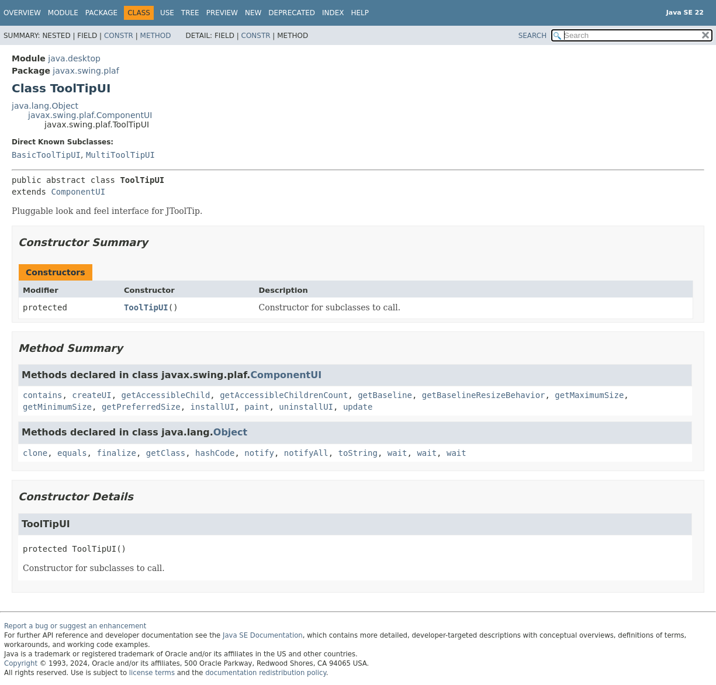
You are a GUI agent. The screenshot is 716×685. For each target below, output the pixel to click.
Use (167, 13)
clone (35, 453)
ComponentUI (78, 191)
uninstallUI (306, 406)
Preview (222, 13)
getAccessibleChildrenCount (284, 395)
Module (63, 13)
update (358, 406)
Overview (22, 13)
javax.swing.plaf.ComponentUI (90, 115)
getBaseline (385, 395)
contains (42, 395)
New (253, 13)
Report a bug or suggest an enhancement (75, 626)
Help (360, 13)
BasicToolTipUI (46, 155)
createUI (91, 395)
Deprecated (291, 13)
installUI (213, 406)
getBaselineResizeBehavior (483, 395)
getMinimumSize (57, 406)
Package (101, 13)
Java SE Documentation (263, 635)
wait (397, 453)
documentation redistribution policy (265, 673)
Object (230, 432)
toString (358, 453)
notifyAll (306, 453)
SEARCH (532, 36)
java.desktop (74, 58)
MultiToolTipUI (120, 155)
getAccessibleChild (166, 395)
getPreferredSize (141, 406)
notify (259, 453)
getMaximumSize (589, 395)
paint (256, 406)
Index (333, 13)
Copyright (20, 663)
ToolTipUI (146, 307)
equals (72, 453)
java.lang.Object (45, 105)
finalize (116, 453)
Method (155, 36)
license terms (152, 673)
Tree (190, 13)
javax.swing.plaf (86, 70)
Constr (118, 36)
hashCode (214, 453)
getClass (165, 453)
